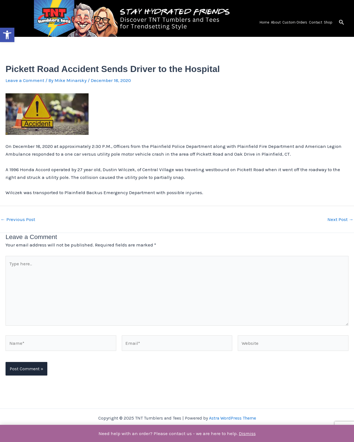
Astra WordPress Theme (232, 418)
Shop (328, 22)
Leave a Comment (25, 80)
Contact (315, 22)
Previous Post (18, 219)
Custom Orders (294, 22)
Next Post (340, 219)
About (276, 22)
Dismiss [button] (247, 433)
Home (264, 22)
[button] (7, 35)
